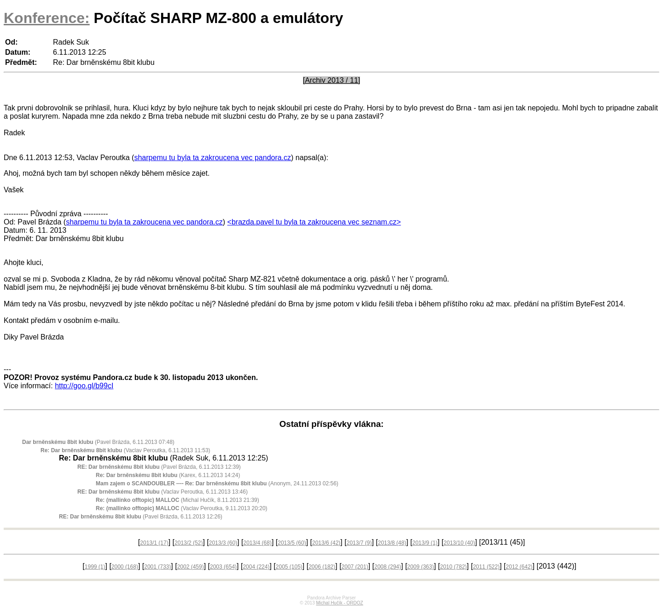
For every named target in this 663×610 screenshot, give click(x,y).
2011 (486, 567)
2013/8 (392, 543)
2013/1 (154, 543)
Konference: (47, 18)
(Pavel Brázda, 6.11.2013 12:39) (159, 467)
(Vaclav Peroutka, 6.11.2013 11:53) (125, 450)
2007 (355, 567)
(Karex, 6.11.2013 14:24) (168, 475)
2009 (420, 567)
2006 (321, 567)
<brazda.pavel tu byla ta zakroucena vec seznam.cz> (314, 222)
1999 (95, 567)
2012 (519, 567)
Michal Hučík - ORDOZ (339, 602)
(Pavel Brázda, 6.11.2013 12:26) (140, 516)
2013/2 (188, 543)
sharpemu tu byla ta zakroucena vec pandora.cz (212, 157)
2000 (124, 567)
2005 (289, 567)
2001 (157, 567)
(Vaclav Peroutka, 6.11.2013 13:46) (162, 492)
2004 (256, 567)
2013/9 (425, 543)
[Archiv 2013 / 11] (332, 80)
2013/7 (359, 543)
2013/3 (223, 543)
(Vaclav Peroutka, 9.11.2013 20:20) (182, 508)
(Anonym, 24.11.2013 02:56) (217, 483)
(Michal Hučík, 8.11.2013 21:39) (177, 500)
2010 (453, 567)
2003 (223, 567)
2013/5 (292, 543)
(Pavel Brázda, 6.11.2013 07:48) (98, 442)
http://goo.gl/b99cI (84, 386)
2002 (190, 567)
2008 (387, 567)
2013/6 (326, 543)
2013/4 (258, 543)
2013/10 (459, 543)
